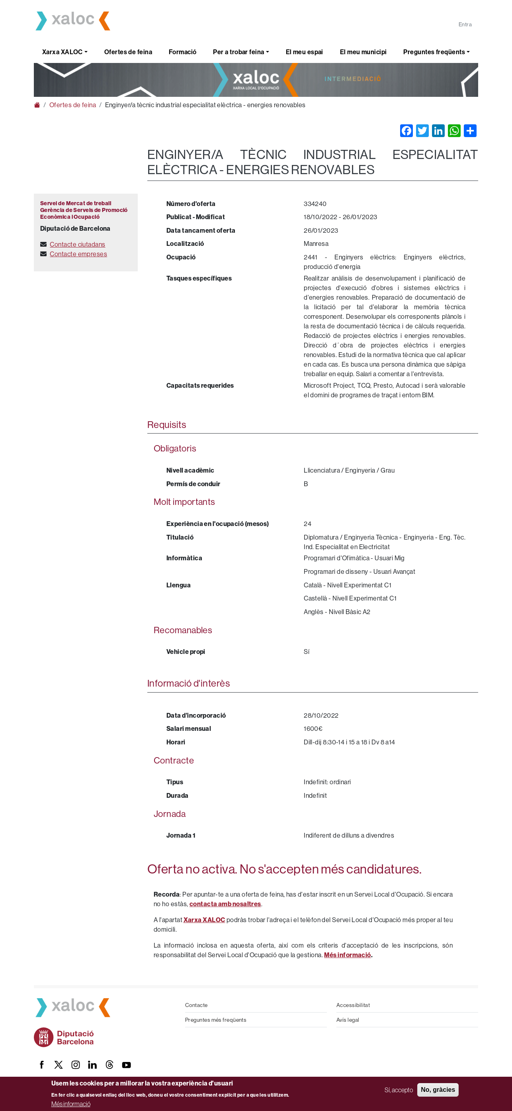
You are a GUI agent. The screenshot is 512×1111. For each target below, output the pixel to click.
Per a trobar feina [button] (238, 52)
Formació (183, 52)
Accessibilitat (353, 1005)
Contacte (196, 1005)
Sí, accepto (399, 1090)
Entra (465, 24)
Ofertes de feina (128, 52)
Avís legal (348, 1019)
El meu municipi (363, 52)
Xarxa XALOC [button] (62, 52)
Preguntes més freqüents (215, 1019)
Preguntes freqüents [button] (434, 52)
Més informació (70, 1104)
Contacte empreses (78, 254)
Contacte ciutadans (77, 244)
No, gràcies (438, 1089)
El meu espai (304, 52)
